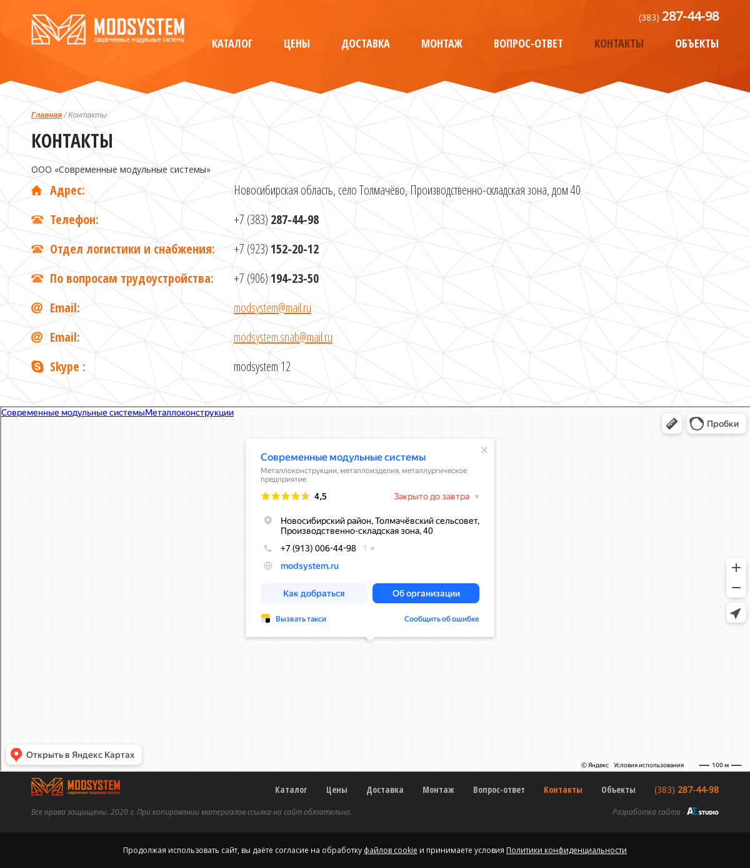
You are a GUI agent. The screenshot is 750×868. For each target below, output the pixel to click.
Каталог (232, 43)
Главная (46, 115)
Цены (297, 43)
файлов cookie (391, 850)
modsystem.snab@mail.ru (283, 337)
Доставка (365, 43)
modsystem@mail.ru (272, 307)
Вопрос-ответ (528, 43)
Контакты (619, 43)
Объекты (697, 43)
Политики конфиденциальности (566, 850)
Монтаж (441, 43)
